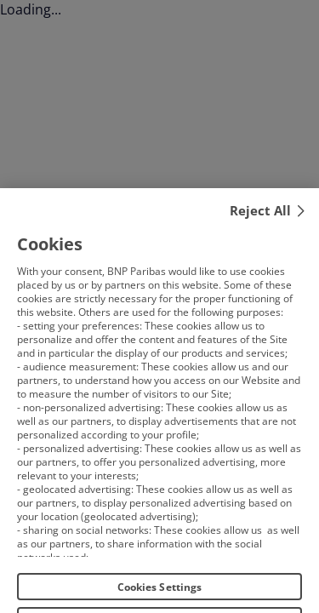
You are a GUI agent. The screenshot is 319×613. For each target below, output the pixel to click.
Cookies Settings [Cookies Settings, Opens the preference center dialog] (159, 594)
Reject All (260, 217)
